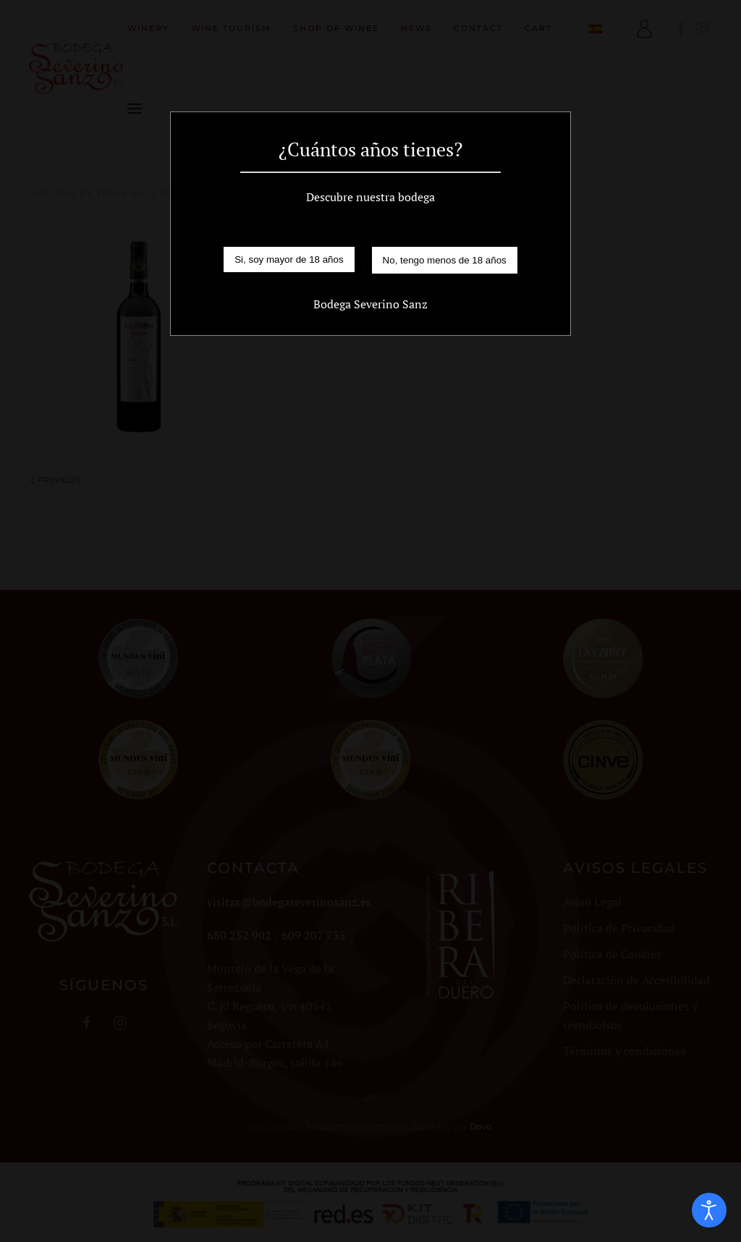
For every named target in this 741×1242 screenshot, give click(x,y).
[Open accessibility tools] (709, 1210)
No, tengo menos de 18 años (445, 260)
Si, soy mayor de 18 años (288, 259)
